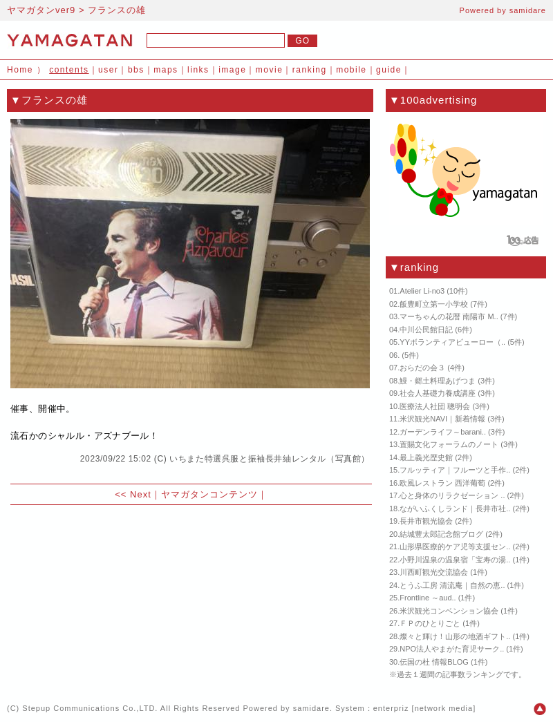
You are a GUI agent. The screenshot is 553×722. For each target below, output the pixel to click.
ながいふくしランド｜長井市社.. (455, 508)
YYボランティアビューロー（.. (452, 342)
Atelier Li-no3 (422, 291)
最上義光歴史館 (426, 457)
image (232, 70)
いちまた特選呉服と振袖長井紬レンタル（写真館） (269, 459)
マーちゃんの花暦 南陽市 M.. (449, 316)
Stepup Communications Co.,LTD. (90, 708)
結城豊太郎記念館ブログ (441, 534)
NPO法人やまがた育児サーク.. (452, 649)
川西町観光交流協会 (434, 572)
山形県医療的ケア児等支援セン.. (455, 546)
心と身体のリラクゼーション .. (452, 495)
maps (165, 70)
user (108, 70)
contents (68, 70)
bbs (136, 70)
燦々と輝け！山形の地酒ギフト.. (455, 636)
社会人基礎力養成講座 (438, 393)
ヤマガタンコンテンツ (209, 494)
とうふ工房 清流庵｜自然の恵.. (452, 585)
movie (269, 70)
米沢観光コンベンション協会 (449, 611)
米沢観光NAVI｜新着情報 (442, 419)
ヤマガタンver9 (41, 10)
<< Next (133, 494)
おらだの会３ (422, 367)
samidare (527, 10)
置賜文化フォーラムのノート (449, 444)
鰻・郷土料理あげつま (438, 381)
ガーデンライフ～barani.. (443, 432)
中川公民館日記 (426, 329)
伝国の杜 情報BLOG (434, 662)
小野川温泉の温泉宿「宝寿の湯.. (455, 559)
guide (389, 70)
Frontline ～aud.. (428, 597)
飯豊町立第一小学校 (434, 304)
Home (20, 70)
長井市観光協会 (426, 521)
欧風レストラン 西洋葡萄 (442, 483)
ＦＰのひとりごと (430, 623)
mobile (351, 70)
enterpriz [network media (423, 708)
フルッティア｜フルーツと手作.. (455, 470)
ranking (309, 70)
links (198, 70)
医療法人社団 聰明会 (435, 406)
